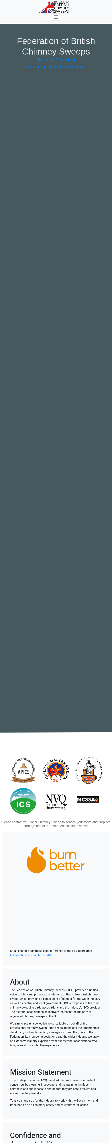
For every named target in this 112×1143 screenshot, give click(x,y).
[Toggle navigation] (56, 17)
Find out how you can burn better (31, 955)
